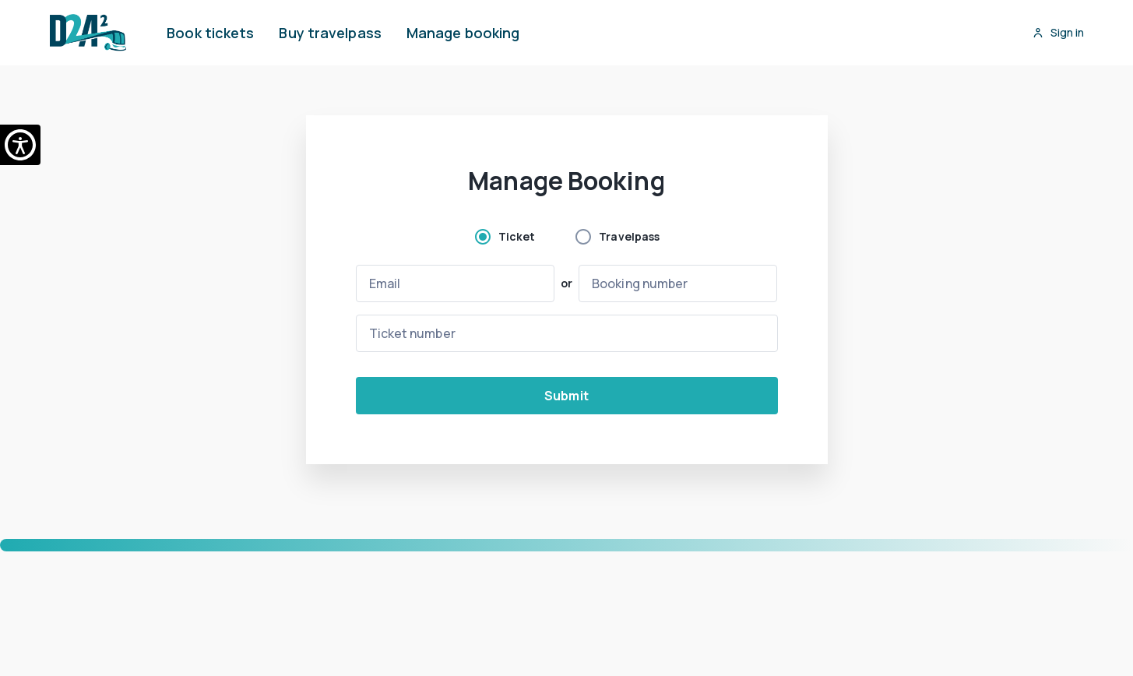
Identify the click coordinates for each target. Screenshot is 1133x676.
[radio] (504, 236)
